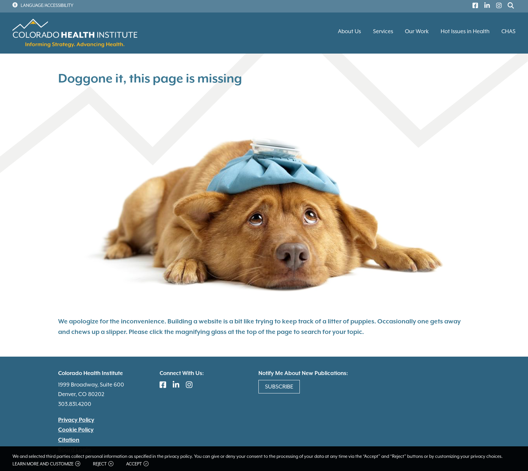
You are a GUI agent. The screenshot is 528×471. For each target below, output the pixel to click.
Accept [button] (137, 464)
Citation (68, 440)
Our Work (417, 31)
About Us (349, 31)
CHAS (508, 31)
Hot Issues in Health (465, 31)
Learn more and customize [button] (46, 464)
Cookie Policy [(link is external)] (76, 430)
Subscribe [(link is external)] (279, 386)
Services (383, 31)
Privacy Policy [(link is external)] (76, 420)
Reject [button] (103, 464)
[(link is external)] (474, 6)
